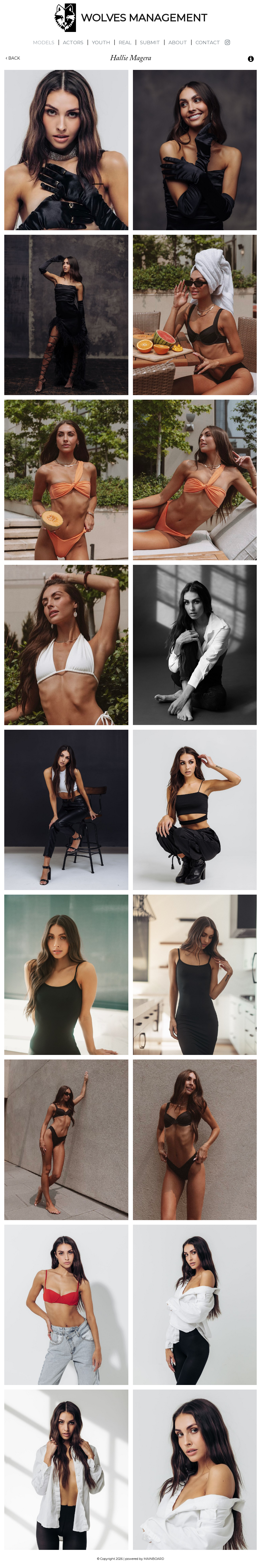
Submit (150, 42)
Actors (73, 42)
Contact (208, 42)
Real (125, 42)
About (177, 42)
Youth (101, 42)
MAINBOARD (154, 1559)
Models (43, 42)
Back (13, 58)
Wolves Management (65, 17)
